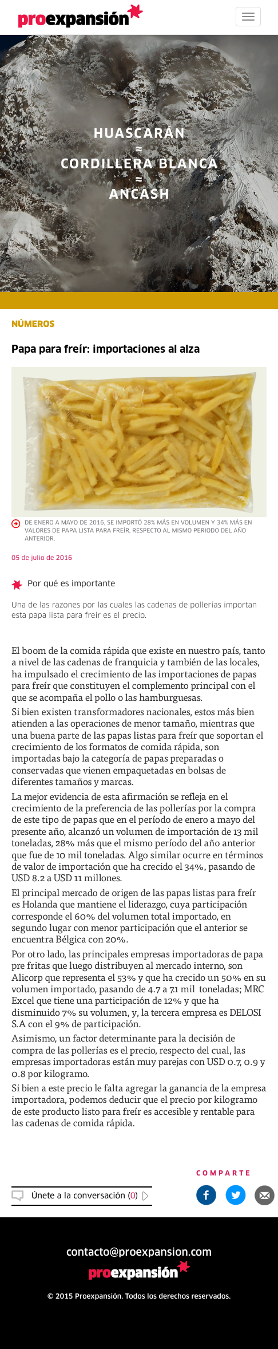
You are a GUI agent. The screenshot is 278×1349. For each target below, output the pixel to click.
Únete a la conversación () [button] (84, 1196)
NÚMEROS (32, 325)
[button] (265, 1195)
